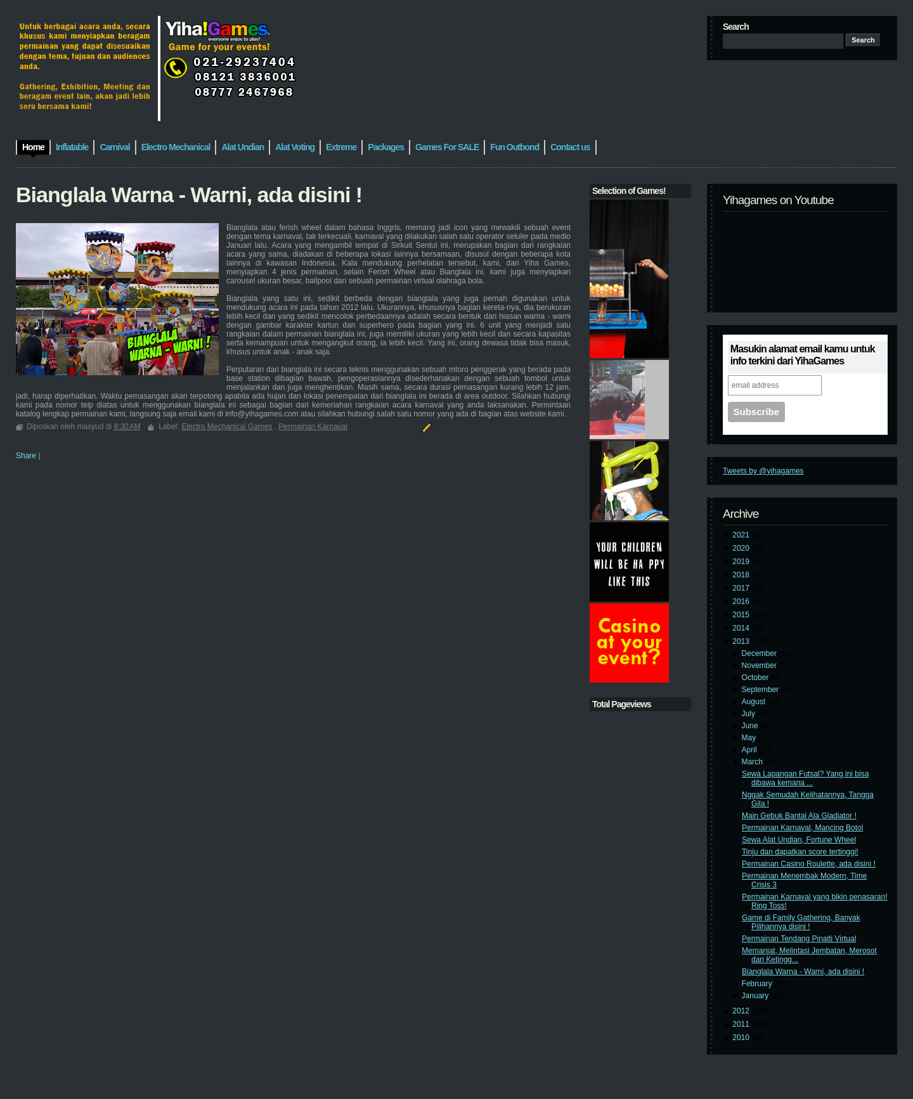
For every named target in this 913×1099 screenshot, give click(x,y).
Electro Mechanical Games (226, 426)
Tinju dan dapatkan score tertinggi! (800, 851)
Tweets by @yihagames (763, 470)
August (755, 701)
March (753, 761)
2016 (741, 601)
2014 (741, 628)
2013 (741, 641)
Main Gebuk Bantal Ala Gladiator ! (799, 815)
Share (26, 455)
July (750, 713)
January (756, 995)
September (761, 689)
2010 (741, 1037)
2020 (741, 548)
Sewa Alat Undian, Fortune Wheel (799, 839)
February (758, 983)
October (756, 677)
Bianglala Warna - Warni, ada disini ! (803, 971)
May (750, 737)
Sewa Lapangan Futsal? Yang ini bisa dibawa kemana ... (805, 778)
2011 (741, 1024)
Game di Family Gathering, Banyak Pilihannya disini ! (801, 922)
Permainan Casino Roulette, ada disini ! (809, 863)
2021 (741, 534)
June (751, 725)
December (760, 653)
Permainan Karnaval (312, 426)
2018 (741, 574)
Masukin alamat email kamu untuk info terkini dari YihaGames (802, 355)
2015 (741, 614)
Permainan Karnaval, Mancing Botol (802, 827)
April (750, 749)
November (760, 665)
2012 (741, 1010)
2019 (741, 561)
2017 (741, 588)
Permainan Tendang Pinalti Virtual (799, 938)
